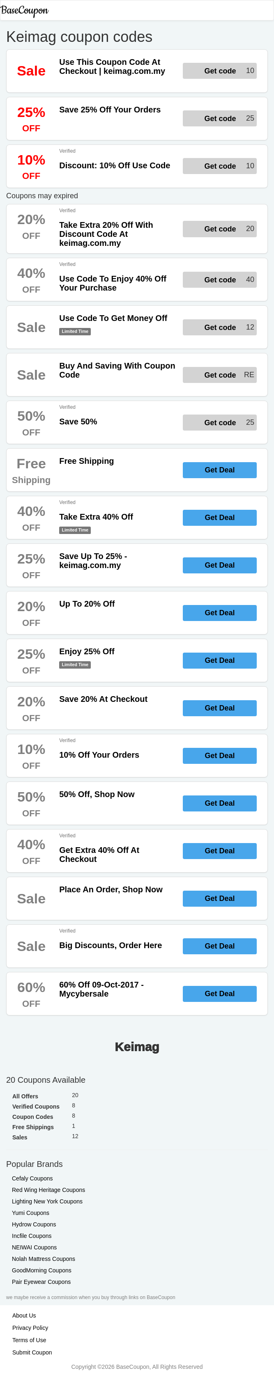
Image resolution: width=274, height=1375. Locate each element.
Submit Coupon (32, 1352)
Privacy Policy (30, 1328)
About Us (24, 1315)
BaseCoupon (24, 10)
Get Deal (220, 470)
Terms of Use (29, 1340)
